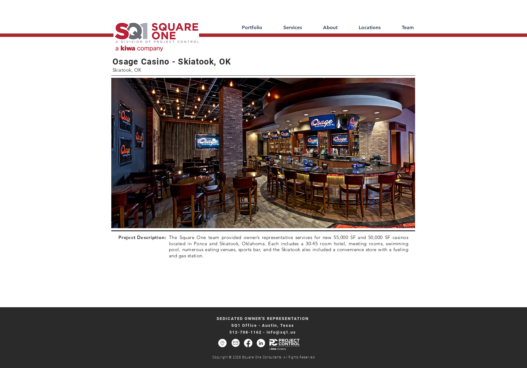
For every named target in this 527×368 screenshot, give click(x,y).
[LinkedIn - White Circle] (261, 343)
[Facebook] (248, 343)
